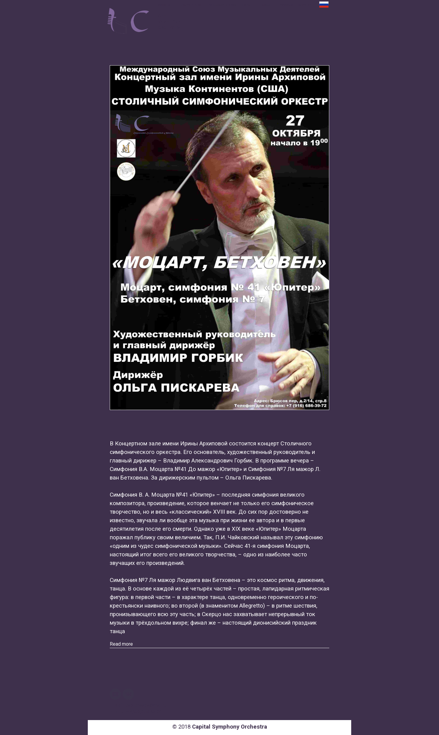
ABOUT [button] (248, 5)
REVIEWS (286, 5)
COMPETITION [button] (190, 5)
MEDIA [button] (266, 5)
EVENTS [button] (164, 5)
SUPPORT (305, 5)
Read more (121, 644)
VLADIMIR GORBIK (223, 5)
